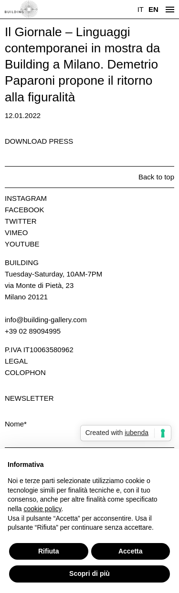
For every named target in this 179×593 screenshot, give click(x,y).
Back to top (156, 177)
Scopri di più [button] (89, 573)
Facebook (24, 210)
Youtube (22, 244)
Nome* (16, 424)
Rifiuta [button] (48, 551)
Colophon (25, 372)
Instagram (26, 198)
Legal (16, 361)
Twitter (21, 221)
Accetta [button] (130, 551)
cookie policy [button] (42, 509)
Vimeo (16, 232)
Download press (39, 141)
